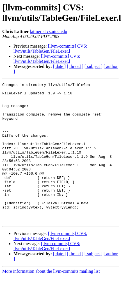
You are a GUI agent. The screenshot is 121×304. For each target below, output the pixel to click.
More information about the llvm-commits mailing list (51, 299)
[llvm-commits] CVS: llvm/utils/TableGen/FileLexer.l (50, 49)
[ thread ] (75, 66)
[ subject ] (93, 66)
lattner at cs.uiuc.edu (48, 31)
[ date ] (59, 66)
